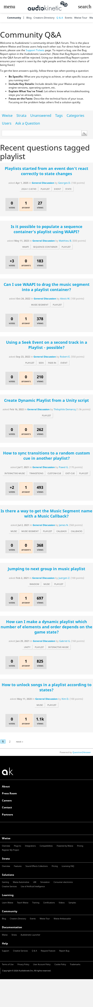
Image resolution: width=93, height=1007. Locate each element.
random (34, 584)
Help (5, 943)
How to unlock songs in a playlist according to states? (46, 687)
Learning (8, 895)
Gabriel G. (65, 641)
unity (27, 647)
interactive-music (15, 473)
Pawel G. (64, 467)
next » (19, 741)
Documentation (12, 927)
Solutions (8, 875)
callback (61, 531)
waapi (25, 246)
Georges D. (64, 182)
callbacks (76, 531)
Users (6, 123)
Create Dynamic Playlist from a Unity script (46, 400)
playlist (45, 188)
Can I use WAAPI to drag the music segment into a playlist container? (47, 287)
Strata (21, 115)
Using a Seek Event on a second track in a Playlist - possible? (46, 345)
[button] (9, 6)
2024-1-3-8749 (28, 188)
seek (41, 362)
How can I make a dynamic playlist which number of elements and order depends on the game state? (46, 627)
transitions (36, 473)
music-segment (39, 304)
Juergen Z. (64, 578)
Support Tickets (35, 50)
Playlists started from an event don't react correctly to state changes (46, 171)
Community (14, 17)
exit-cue (70, 473)
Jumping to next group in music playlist (46, 568)
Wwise (7, 115)
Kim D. (65, 698)
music (14, 531)
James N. (64, 525)
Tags (59, 115)
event (57, 188)
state (68, 188)
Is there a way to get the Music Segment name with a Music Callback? (46, 513)
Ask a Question (27, 123)
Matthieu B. (65, 240)
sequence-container (45, 246)
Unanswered (40, 115)
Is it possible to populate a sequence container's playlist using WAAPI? (46, 229)
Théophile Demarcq (65, 409)
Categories (75, 115)
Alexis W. (65, 298)
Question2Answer (81, 752)
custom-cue (54, 473)
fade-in (52, 362)
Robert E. (65, 356)
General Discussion (43, 182)
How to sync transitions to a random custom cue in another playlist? (46, 455)
